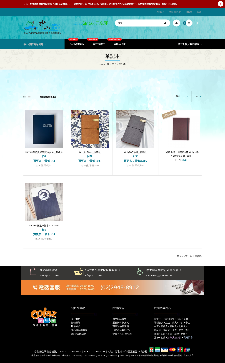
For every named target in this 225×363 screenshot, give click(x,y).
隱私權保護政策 (79, 330)
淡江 (187, 330)
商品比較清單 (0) (48, 97)
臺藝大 (164, 326)
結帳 (199, 12)
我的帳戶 (160, 12)
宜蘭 (163, 337)
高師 (176, 334)
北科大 (182, 326)
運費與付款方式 (120, 322)
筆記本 (122, 64)
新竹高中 (170, 319)
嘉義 (169, 334)
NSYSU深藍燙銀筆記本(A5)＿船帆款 (44, 152)
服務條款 (75, 326)
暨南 (156, 334)
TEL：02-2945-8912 (70, 351)
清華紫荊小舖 (174, 337)
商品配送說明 (119, 319)
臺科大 (173, 326)
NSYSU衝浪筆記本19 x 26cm (44, 225)
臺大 (185, 319)
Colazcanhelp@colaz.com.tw (159, 275)
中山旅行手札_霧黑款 (135, 152)
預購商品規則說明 (121, 330)
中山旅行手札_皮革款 (90, 152)
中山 (187, 322)
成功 (167, 322)
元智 (156, 337)
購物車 (189, 12)
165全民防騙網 (78, 334)
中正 (156, 326)
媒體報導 (75, 322)
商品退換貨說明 (120, 326)
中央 (181, 322)
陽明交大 (158, 322)
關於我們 (75, 319)
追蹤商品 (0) (175, 12)
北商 (183, 334)
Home (102, 64)
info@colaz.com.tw (93, 275)
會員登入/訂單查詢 (122, 334)
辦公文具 (112, 64)
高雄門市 (188, 337)
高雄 (163, 334)
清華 (179, 319)
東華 (181, 330)
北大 (174, 330)
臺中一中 (158, 319)
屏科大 (157, 330)
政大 (174, 322)
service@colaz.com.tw (50, 275)
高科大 (166, 330)
